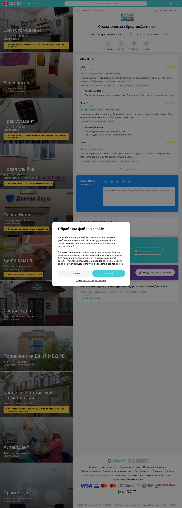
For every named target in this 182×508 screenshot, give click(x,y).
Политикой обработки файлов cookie (103, 263)
